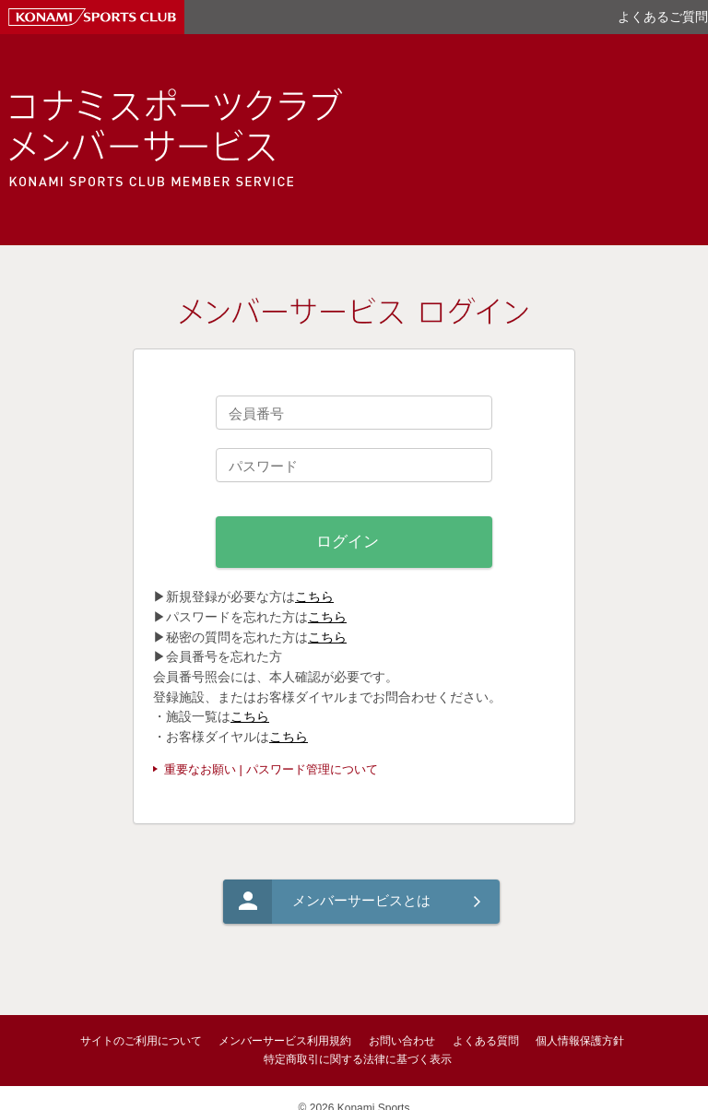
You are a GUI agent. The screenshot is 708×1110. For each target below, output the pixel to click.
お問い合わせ (402, 1040)
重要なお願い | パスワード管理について (271, 769)
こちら (314, 596)
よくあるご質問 (663, 16)
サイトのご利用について (141, 1040)
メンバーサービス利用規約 (284, 1040)
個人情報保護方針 (580, 1040)
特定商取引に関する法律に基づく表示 (358, 1059)
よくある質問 (486, 1040)
